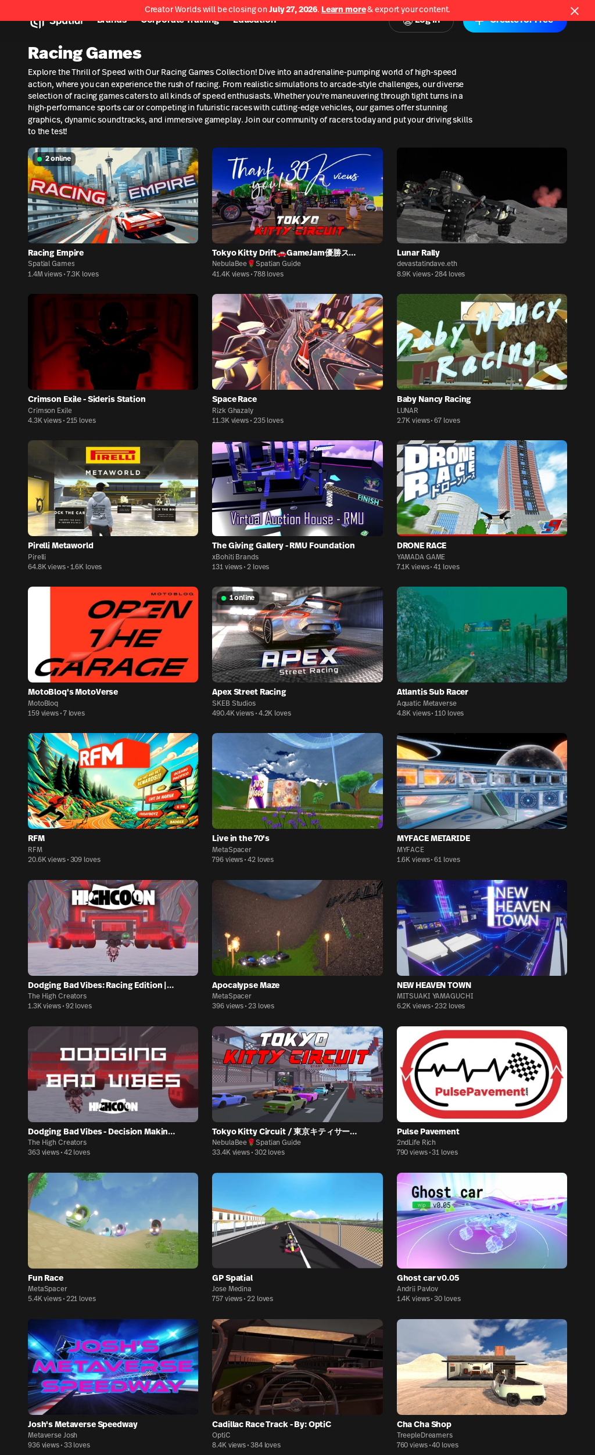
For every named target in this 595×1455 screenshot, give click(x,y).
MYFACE (410, 850)
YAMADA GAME (421, 557)
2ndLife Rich (416, 1143)
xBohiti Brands (235, 557)
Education (254, 20)
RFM (35, 850)
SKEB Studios (234, 703)
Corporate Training (180, 20)
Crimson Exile (49, 411)
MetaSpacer (232, 850)
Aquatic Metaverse (427, 703)
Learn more (343, 10)
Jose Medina (232, 1289)
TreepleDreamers (425, 1435)
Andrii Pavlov (417, 1289)
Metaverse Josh (52, 1435)
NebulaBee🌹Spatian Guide (256, 264)
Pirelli (37, 557)
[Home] (55, 21)
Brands (112, 20)
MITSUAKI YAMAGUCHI (435, 996)
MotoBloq (43, 703)
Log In (421, 21)
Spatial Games (51, 264)
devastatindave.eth (427, 264)
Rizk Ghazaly (232, 411)
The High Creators (57, 996)
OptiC (221, 1435)
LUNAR (407, 411)
